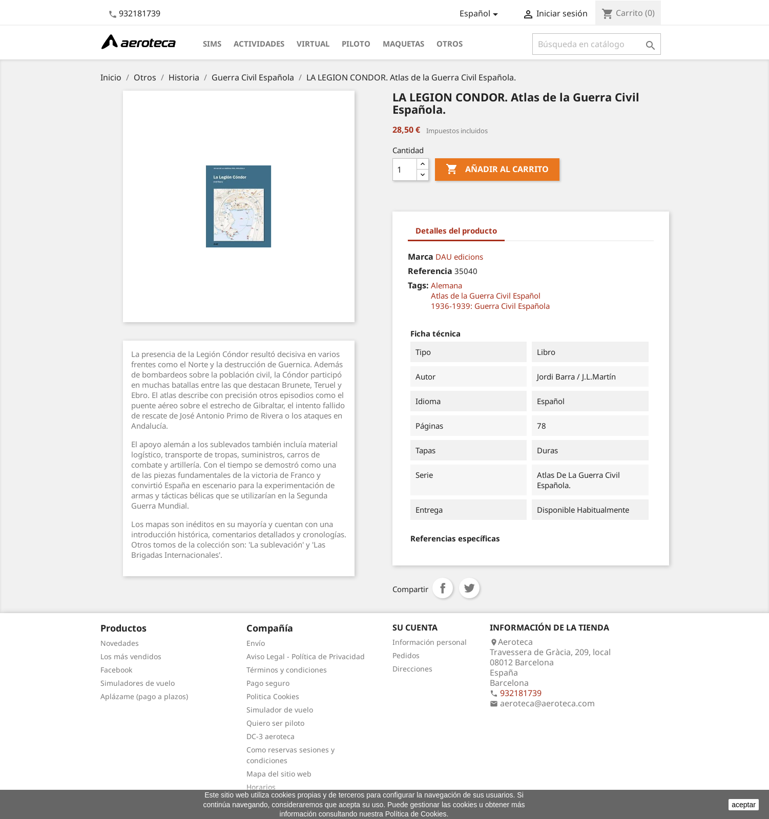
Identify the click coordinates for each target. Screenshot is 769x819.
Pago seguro (267, 683)
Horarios (261, 787)
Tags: (418, 285)
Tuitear (469, 588)
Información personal (429, 642)
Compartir (442, 588)
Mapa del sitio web (278, 774)
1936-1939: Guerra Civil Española (490, 306)
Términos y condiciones (286, 670)
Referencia (430, 271)
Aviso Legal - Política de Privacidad (305, 656)
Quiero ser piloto (275, 723)
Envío (255, 643)
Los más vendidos (130, 656)
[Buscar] (596, 44)
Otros (450, 43)
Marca (420, 256)
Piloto (356, 43)
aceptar (744, 805)
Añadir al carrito (497, 169)
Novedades (119, 643)
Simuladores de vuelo (137, 683)
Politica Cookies (272, 696)
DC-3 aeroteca (270, 736)
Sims (212, 43)
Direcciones (412, 669)
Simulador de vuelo (279, 710)
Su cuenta (415, 627)
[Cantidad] (404, 169)
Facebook (116, 670)
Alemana (446, 285)
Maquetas (403, 43)
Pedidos (406, 655)
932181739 (139, 13)
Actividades (259, 43)
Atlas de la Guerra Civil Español (486, 295)
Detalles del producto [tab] (456, 230)
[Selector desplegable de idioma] (481, 14)
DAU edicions (459, 256)
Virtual (313, 43)
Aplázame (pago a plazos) (144, 696)
